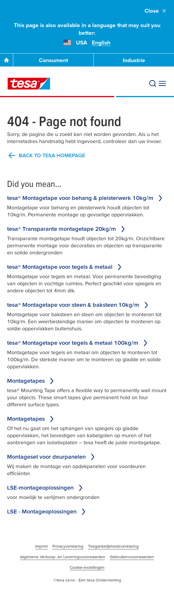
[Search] (153, 83)
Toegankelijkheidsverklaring (113, 546)
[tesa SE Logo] (29, 83)
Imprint (41, 546)
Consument (53, 60)
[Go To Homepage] (6, 60)
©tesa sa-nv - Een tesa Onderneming (87, 580)
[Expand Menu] (162, 83)
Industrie (134, 60)
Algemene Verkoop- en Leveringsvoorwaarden (62, 556)
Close (156, 11)
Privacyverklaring (67, 546)
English (101, 42)
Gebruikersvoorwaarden (132, 556)
